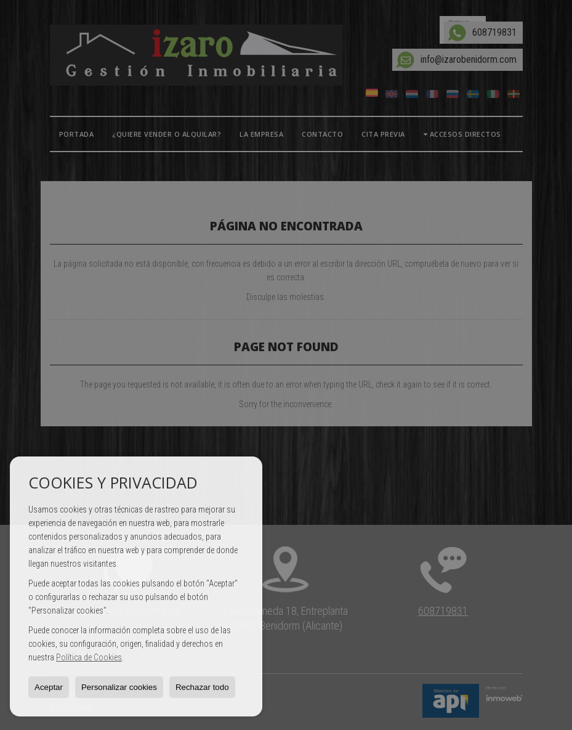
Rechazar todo (202, 687)
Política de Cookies (89, 657)
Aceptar (48, 687)
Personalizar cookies (119, 687)
